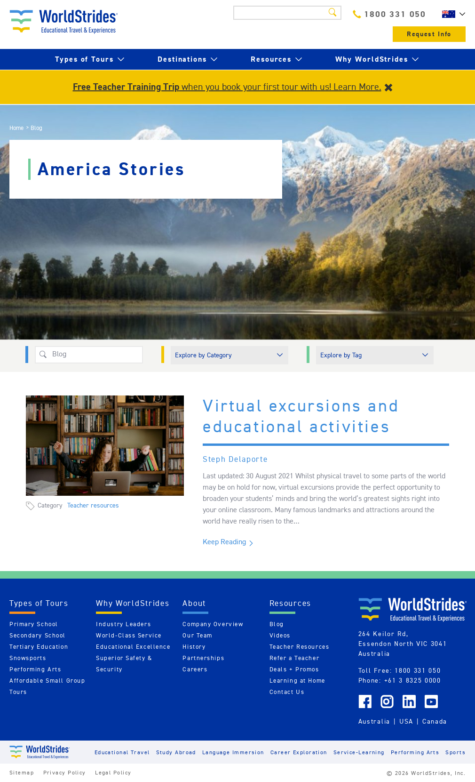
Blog (276, 624)
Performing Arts (35, 669)
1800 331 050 (389, 13)
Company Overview (212, 624)
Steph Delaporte (235, 459)
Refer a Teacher (294, 657)
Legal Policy (113, 772)
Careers (194, 669)
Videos (280, 635)
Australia (374, 721)
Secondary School (37, 635)
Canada (434, 721)
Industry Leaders (123, 624)
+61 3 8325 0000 (412, 680)
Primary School (33, 624)
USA (406, 721)
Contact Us (287, 691)
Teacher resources (93, 505)
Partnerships (203, 657)
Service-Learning (359, 752)
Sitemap (21, 772)
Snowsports (28, 657)
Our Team (197, 635)
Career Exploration (298, 752)
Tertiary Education (38, 646)
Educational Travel (122, 752)
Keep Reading (224, 542)
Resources (271, 59)
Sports (455, 752)
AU (451, 14)
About (194, 603)
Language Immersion (233, 752)
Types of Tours (84, 59)
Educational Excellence (133, 646)
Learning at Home (297, 680)
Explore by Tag (341, 355)
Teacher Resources (299, 646)
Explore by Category (203, 355)
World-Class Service (129, 635)
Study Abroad (176, 752)
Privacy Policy (64, 772)
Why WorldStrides (371, 59)
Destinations (182, 59)
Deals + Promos (294, 669)
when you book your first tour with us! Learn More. (227, 86)
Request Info (429, 34)
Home (16, 127)
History (194, 646)
